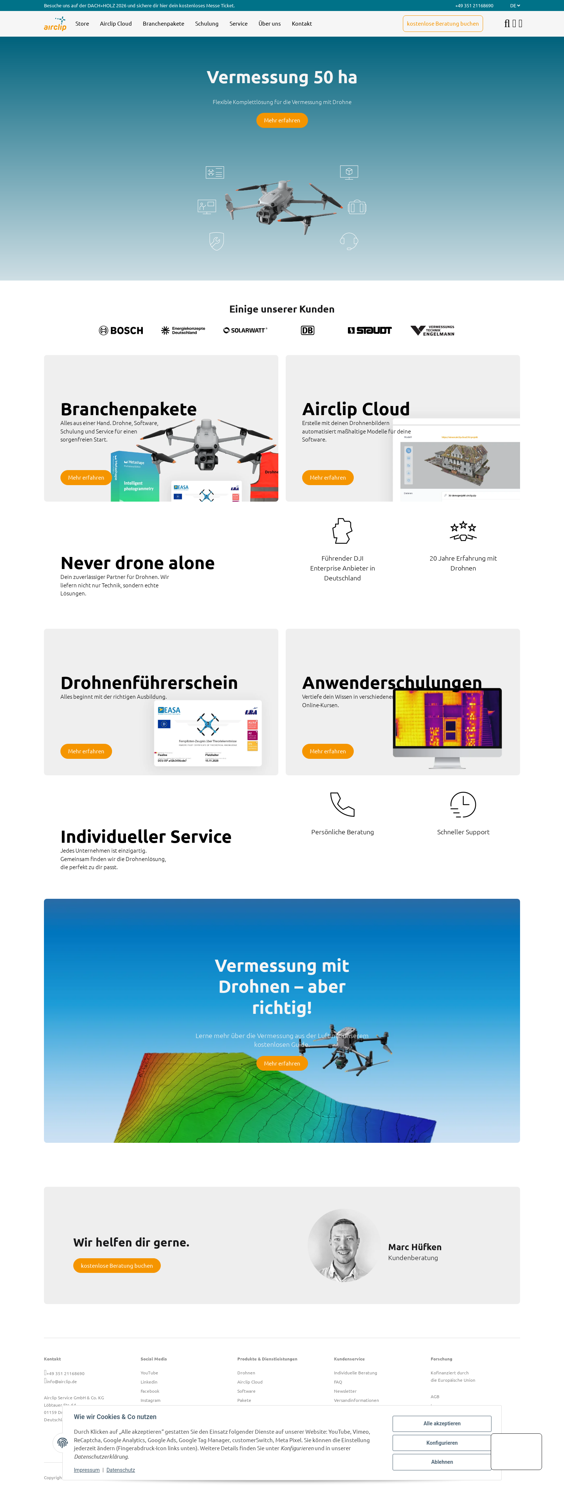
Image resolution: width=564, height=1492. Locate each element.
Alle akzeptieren (441, 1424)
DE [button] (515, 5)
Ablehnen (441, 1462)
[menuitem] (82, 24)
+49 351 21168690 (66, 1373)
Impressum (87, 1470)
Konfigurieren (441, 1443)
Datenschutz (121, 1470)
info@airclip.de (62, 1381)
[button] (514, 23)
